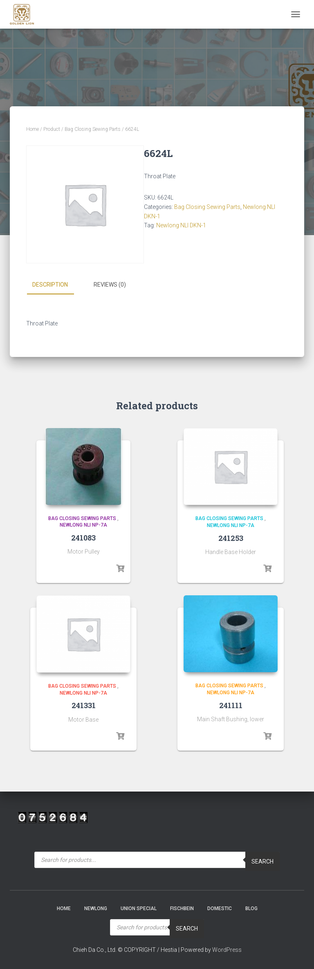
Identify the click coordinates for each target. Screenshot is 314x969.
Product (51, 129)
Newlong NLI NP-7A (83, 525)
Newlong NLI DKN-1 (181, 225)
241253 (230, 538)
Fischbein (182, 908)
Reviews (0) (110, 284)
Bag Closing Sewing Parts (93, 129)
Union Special (139, 908)
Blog (251, 908)
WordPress (227, 949)
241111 (230, 705)
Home (32, 129)
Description (50, 284)
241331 (84, 705)
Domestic (219, 908)
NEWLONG (95, 908)
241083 (83, 538)
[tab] (56, 285)
